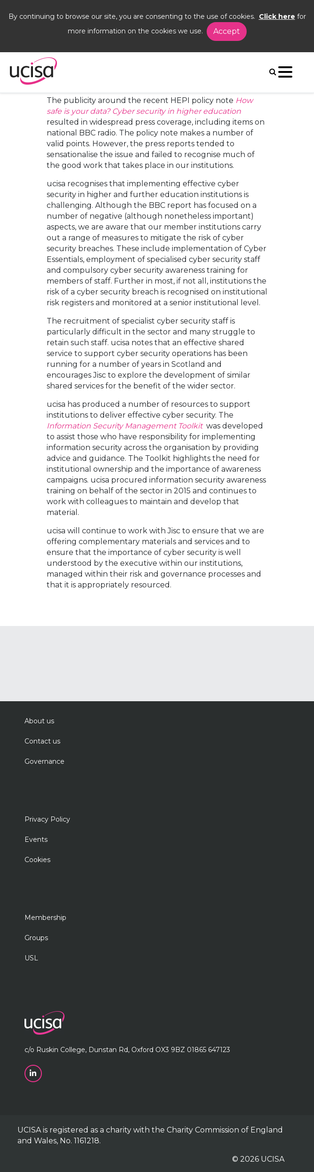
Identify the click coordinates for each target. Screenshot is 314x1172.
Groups (36, 938)
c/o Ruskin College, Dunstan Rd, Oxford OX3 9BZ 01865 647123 (127, 1049)
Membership (45, 917)
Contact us (42, 741)
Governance (44, 761)
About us (39, 721)
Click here (277, 16)
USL (31, 958)
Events (36, 839)
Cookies (37, 859)
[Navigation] (285, 74)
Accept (226, 31)
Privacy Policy (47, 819)
